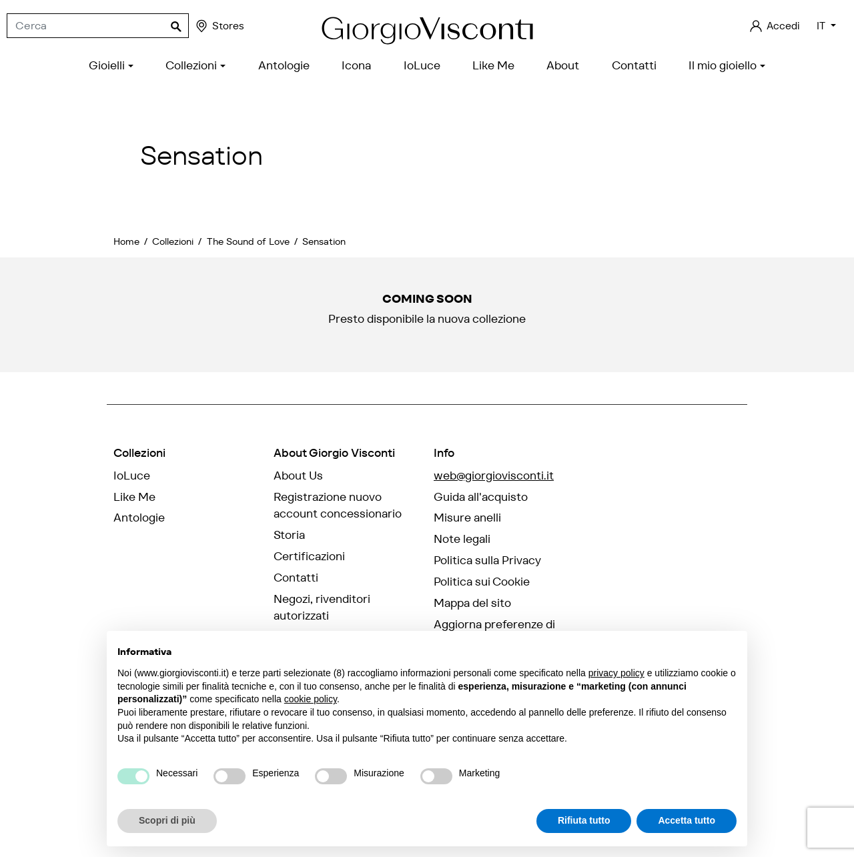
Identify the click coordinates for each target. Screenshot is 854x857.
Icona (128, 539)
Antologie (139, 517)
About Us (298, 475)
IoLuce (131, 475)
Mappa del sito (472, 603)
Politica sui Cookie (482, 581)
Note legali (462, 539)
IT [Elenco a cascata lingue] (822, 25)
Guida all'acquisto (481, 497)
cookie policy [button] (310, 699)
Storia (289, 535)
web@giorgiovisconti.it (494, 475)
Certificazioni (309, 556)
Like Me (134, 497)
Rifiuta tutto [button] (584, 820)
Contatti (296, 577)
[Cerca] (98, 26)
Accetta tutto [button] (686, 820)
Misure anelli (467, 517)
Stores (219, 26)
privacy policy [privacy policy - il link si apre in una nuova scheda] (616, 673)
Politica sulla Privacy (487, 560)
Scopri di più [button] (167, 820)
